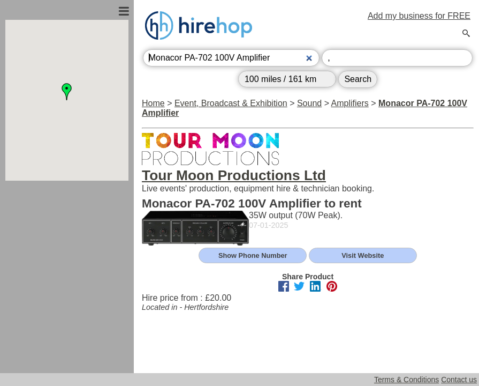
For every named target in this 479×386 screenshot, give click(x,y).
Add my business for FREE (419, 15)
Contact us (459, 379)
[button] (66, 91)
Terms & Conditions (406, 379)
